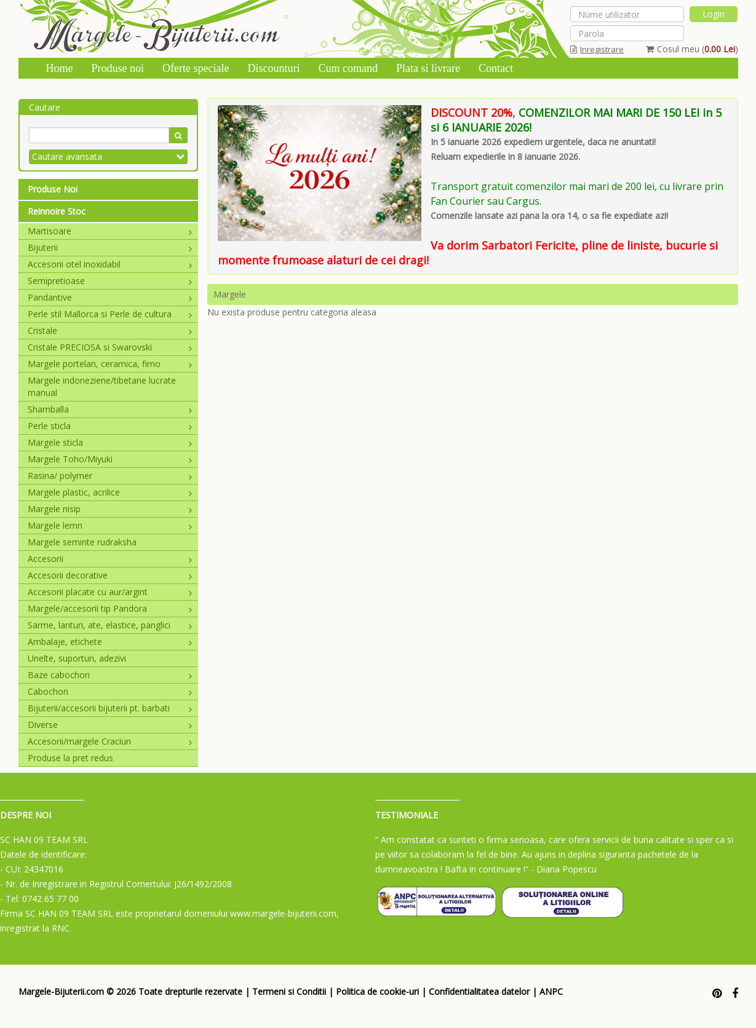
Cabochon (110, 691)
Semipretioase (110, 281)
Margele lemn (110, 525)
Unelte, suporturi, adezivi (77, 658)
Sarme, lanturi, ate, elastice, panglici (110, 625)
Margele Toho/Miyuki (110, 459)
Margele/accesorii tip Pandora (110, 608)
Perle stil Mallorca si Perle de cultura (110, 314)
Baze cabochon (110, 675)
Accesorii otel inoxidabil (110, 264)
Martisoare (110, 231)
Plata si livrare (428, 68)
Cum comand (348, 68)
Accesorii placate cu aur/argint (110, 592)
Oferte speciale (195, 68)
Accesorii (110, 558)
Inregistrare (597, 49)
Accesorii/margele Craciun (110, 741)
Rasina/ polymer (110, 475)
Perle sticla (110, 426)
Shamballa (110, 409)
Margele (229, 294)
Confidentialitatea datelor (479, 991)
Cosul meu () (692, 49)
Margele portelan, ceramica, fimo (110, 364)
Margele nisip (110, 509)
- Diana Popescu (564, 869)
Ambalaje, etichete (110, 641)
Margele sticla (110, 442)
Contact (496, 68)
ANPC (551, 991)
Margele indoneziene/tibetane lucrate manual (102, 386)
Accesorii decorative (110, 575)
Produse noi (118, 68)
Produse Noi (53, 189)
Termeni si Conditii (289, 991)
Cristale (110, 330)
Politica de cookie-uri (377, 991)
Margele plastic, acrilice (110, 492)
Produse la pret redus (70, 758)
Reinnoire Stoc (57, 211)
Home (59, 68)
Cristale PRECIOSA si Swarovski (110, 347)
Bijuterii (110, 247)
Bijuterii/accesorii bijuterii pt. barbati (110, 708)
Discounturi (273, 68)
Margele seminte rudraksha (82, 542)
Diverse (110, 724)
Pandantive (110, 297)
